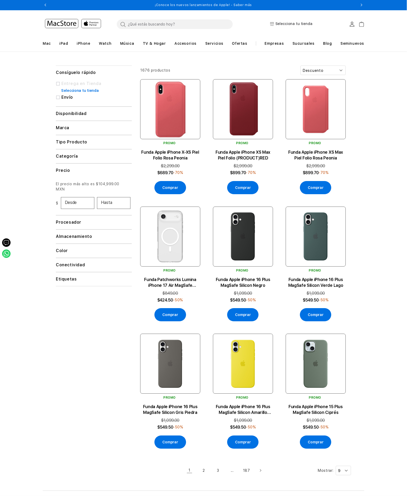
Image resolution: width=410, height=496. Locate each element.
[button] (45, 5)
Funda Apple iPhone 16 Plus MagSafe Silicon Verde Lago (315, 282)
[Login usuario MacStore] (352, 24)
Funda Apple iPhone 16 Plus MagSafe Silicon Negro (243, 282)
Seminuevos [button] (352, 43)
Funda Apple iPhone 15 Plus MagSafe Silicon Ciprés (316, 409)
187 (246, 470)
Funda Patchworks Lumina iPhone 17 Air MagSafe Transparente (170, 282)
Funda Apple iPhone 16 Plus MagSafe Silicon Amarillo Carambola (243, 409)
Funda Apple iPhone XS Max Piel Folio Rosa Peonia (315, 155)
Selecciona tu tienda (80, 90)
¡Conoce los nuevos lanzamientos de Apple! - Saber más (203, 5)
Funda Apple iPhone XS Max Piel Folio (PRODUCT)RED (243, 155)
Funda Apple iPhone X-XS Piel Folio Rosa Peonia (170, 155)
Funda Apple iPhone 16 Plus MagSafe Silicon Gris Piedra (170, 409)
